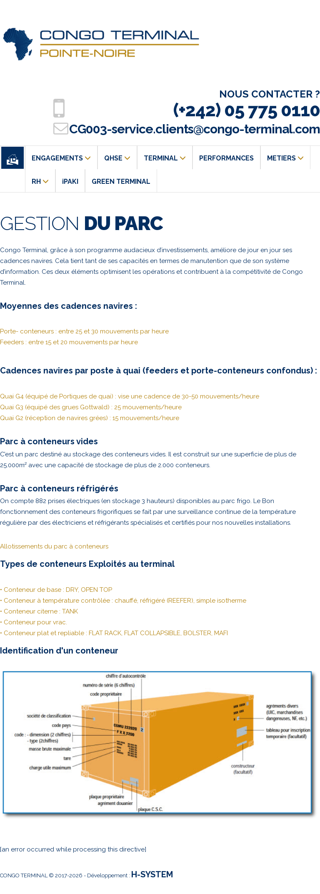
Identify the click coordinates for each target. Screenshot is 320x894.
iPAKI (70, 181)
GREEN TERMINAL (121, 181)
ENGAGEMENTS (61, 158)
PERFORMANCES (226, 158)
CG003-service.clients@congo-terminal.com (194, 129)
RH (40, 181)
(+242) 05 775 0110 (246, 110)
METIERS (285, 158)
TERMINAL (165, 158)
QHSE (117, 158)
